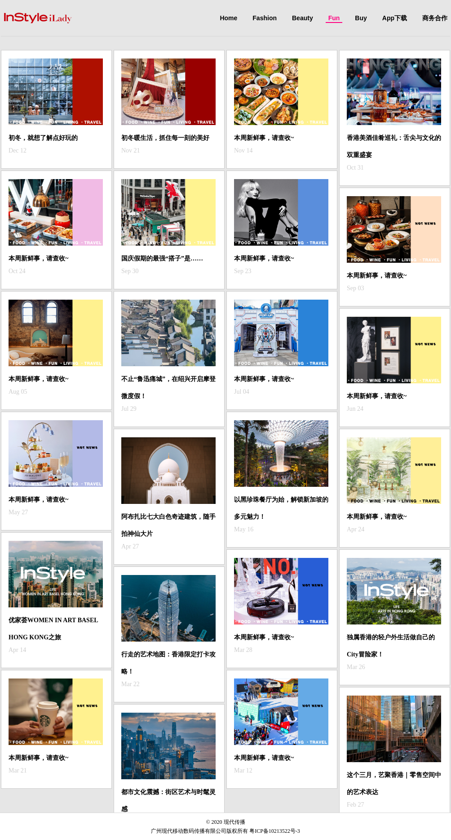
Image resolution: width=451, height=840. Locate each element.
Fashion (264, 18)
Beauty (302, 18)
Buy (361, 18)
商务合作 (434, 18)
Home (228, 18)
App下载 (394, 18)
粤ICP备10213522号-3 (274, 831)
